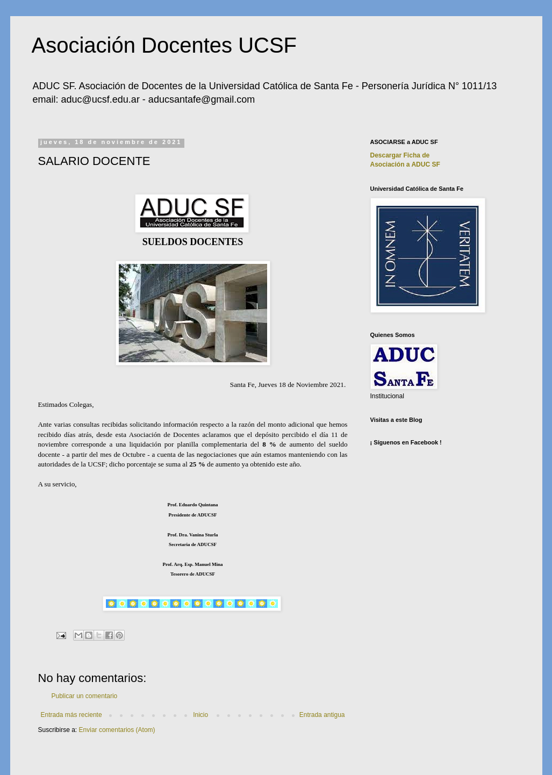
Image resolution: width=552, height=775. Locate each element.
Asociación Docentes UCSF (164, 45)
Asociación (405, 164)
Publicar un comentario (85, 696)
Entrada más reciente (71, 715)
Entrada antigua (322, 715)
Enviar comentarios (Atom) (117, 730)
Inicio (200, 715)
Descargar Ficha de (400, 155)
